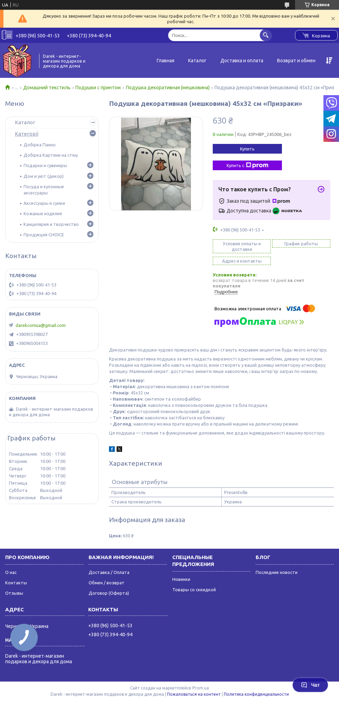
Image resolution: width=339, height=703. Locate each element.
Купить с (247, 165)
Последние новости (276, 572)
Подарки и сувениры (45, 165)
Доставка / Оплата (109, 572)
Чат (310, 685)
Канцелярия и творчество (51, 224)
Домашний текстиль (47, 87)
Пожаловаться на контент (194, 694)
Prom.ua (200, 688)
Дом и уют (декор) (44, 176)
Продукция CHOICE (44, 234)
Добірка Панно (40, 144)
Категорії (26, 134)
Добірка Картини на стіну (51, 155)
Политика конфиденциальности (256, 694)
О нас (11, 572)
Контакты (16, 582)
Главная (165, 60)
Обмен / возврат (107, 582)
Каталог (197, 60)
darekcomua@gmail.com (41, 325)
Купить (247, 148)
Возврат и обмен (296, 60)
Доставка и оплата (241, 60)
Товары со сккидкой (194, 589)
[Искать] (266, 35)
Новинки (181, 579)
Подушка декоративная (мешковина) (168, 87)
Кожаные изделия (43, 213)
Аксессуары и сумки (44, 203)
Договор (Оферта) (109, 593)
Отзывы (14, 593)
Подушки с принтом (98, 87)
